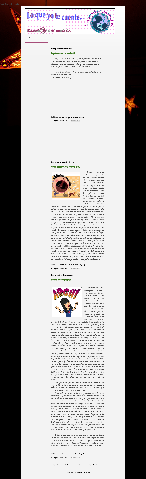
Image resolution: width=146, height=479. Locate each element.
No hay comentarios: (59, 120)
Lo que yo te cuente (70, 117)
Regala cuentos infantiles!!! (63, 53)
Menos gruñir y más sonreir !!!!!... (65, 166)
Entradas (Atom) (82, 472)
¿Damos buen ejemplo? (61, 279)
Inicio (79, 465)
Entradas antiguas (95, 465)
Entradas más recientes (61, 465)
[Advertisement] (77, 142)
